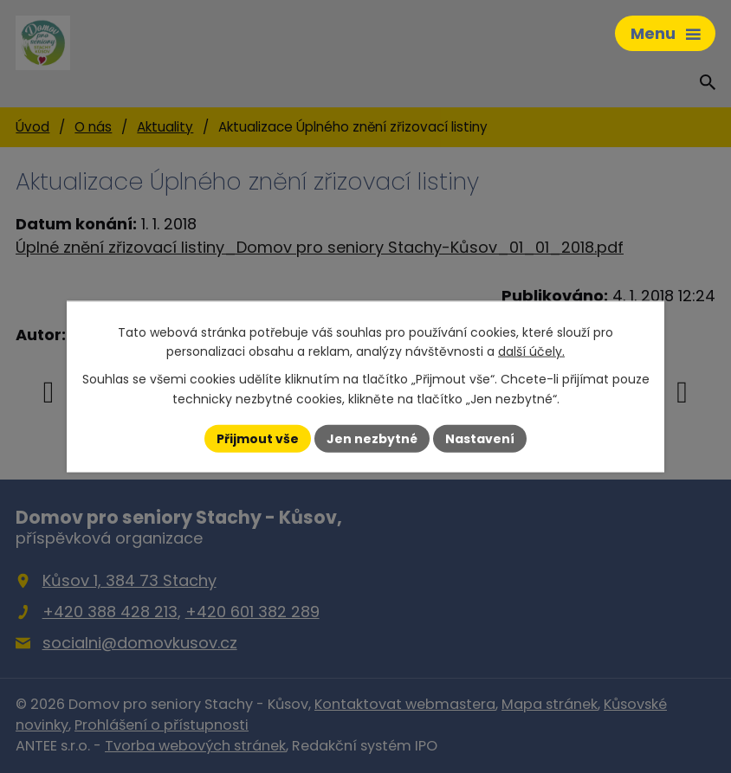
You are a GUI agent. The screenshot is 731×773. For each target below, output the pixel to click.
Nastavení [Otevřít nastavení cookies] (479, 438)
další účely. (531, 351)
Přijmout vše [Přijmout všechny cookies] (258, 438)
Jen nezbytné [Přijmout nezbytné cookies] (372, 438)
